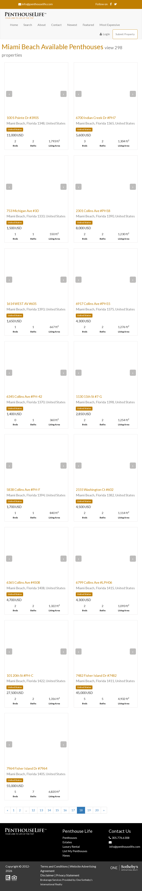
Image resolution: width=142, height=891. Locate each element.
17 (73, 810)
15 (57, 810)
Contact (56, 24)
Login (105, 34)
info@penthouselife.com (35, 4)
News (66, 855)
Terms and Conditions (54, 866)
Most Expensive (109, 24)
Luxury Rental (71, 846)
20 (97, 810)
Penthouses (69, 837)
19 (89, 810)
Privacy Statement (67, 875)
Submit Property (125, 34)
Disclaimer (47, 875)
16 (65, 810)
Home (14, 24)
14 (49, 810)
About (42, 24)
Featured (88, 24)
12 (33, 810)
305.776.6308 (119, 837)
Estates (67, 842)
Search (27, 24)
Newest (72, 24)
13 (41, 810)
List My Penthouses (74, 851)
